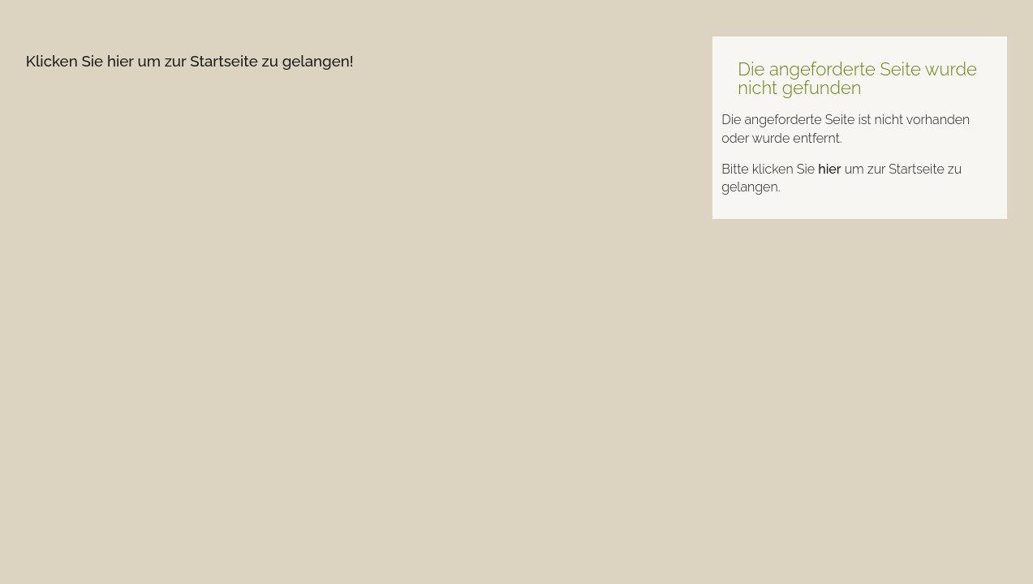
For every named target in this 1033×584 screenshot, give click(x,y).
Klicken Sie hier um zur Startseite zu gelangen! (190, 61)
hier (829, 169)
